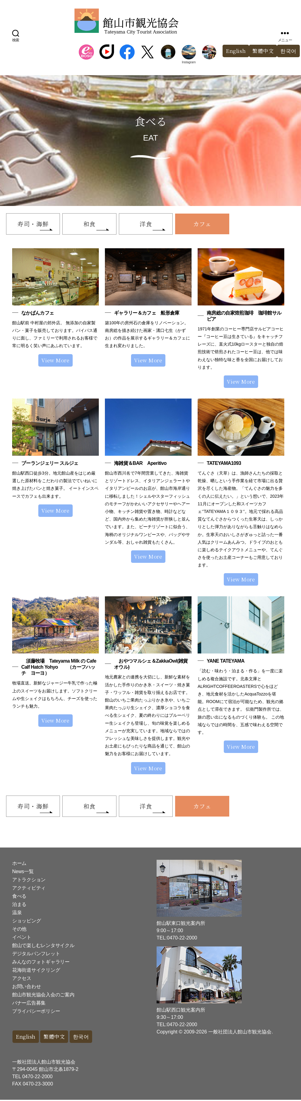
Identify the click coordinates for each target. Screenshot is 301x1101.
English (235, 51)
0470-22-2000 (37, 1077)
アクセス (21, 979)
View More (55, 360)
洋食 (147, 224)
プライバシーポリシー (36, 1012)
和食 (90, 224)
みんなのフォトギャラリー (41, 963)
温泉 (17, 913)
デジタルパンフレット (36, 954)
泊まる (19, 905)
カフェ (205, 224)
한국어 (82, 1038)
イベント (21, 938)
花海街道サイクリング (36, 971)
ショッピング (26, 922)
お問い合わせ (26, 987)
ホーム (19, 864)
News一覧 (22, 872)
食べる (19, 897)
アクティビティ (29, 889)
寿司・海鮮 (33, 224)
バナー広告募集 (29, 1004)
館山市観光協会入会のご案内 (43, 995)
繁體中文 (263, 51)
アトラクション (29, 880)
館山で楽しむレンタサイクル (43, 946)
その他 (19, 930)
